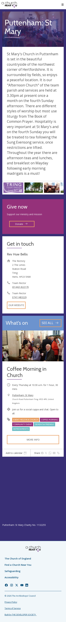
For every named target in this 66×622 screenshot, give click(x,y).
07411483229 (19, 297)
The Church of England (18, 558)
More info (33, 439)
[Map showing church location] (33, 490)
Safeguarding (12, 571)
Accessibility (12, 577)
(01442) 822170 (20, 287)
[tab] (16, 453)
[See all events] (50, 323)
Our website (16, 305)
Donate (21, 224)
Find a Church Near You (18, 564)
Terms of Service (13, 608)
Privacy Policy (11, 602)
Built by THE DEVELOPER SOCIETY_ (21, 614)
